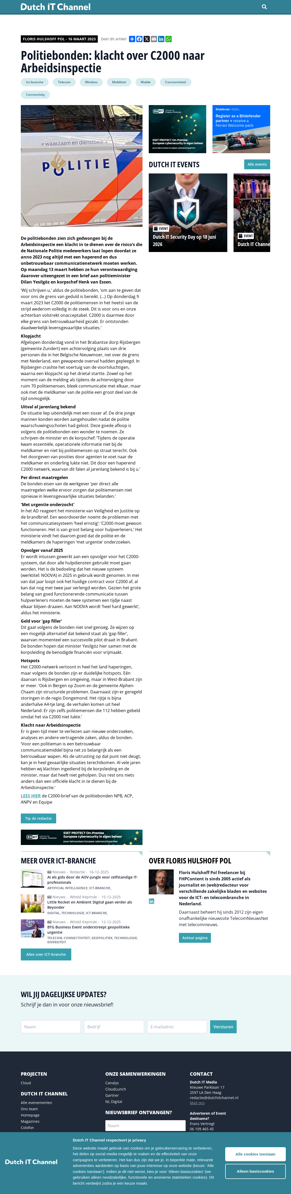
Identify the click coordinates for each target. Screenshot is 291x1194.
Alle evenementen (36, 1102)
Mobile (146, 82)
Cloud (26, 1082)
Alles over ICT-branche (46, 954)
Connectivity (35, 94)
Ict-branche (34, 82)
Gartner (112, 1095)
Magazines (30, 1121)
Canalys (112, 1082)
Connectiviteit (175, 82)
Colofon (27, 1127)
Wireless (91, 82)
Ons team (29, 1108)
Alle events (257, 164)
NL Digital (113, 1101)
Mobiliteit (119, 82)
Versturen (223, 1027)
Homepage (30, 1115)
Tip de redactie (38, 818)
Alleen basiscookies (255, 1171)
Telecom (64, 82)
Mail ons (197, 1102)
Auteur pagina (195, 937)
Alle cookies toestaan (255, 1154)
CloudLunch (115, 1089)
